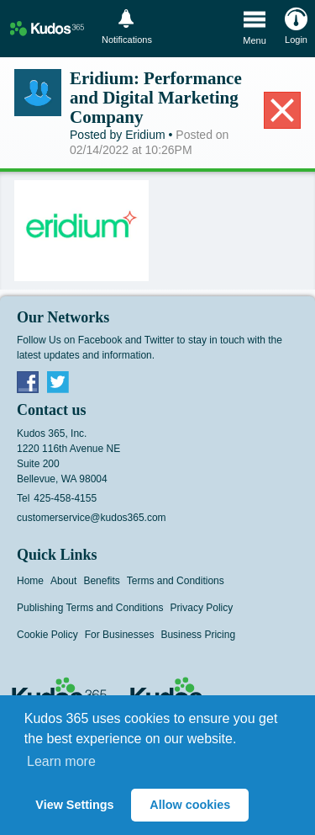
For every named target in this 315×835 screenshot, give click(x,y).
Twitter (58, 381)
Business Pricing (197, 635)
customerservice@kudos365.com (91, 518)
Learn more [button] (61, 761)
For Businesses (120, 635)
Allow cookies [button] (190, 804)
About (63, 581)
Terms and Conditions (175, 581)
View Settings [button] (74, 804)
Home (30, 581)
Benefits (101, 581)
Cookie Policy (47, 635)
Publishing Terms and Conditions (90, 608)
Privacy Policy (202, 608)
